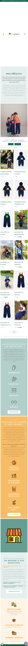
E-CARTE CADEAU (22, 141)
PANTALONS (5, 141)
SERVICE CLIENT (14, 609)
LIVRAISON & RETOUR (14, 625)
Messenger (14, 614)
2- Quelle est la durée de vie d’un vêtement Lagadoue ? (11, 583)
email (19, 613)
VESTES (10, 141)
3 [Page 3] (15, 332)
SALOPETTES (21, 140)
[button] (3, 34)
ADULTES (15, 141)
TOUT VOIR (6, 140)
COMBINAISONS (13, 140)
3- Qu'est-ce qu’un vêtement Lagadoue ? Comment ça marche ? (13, 586)
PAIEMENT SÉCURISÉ (14, 638)
